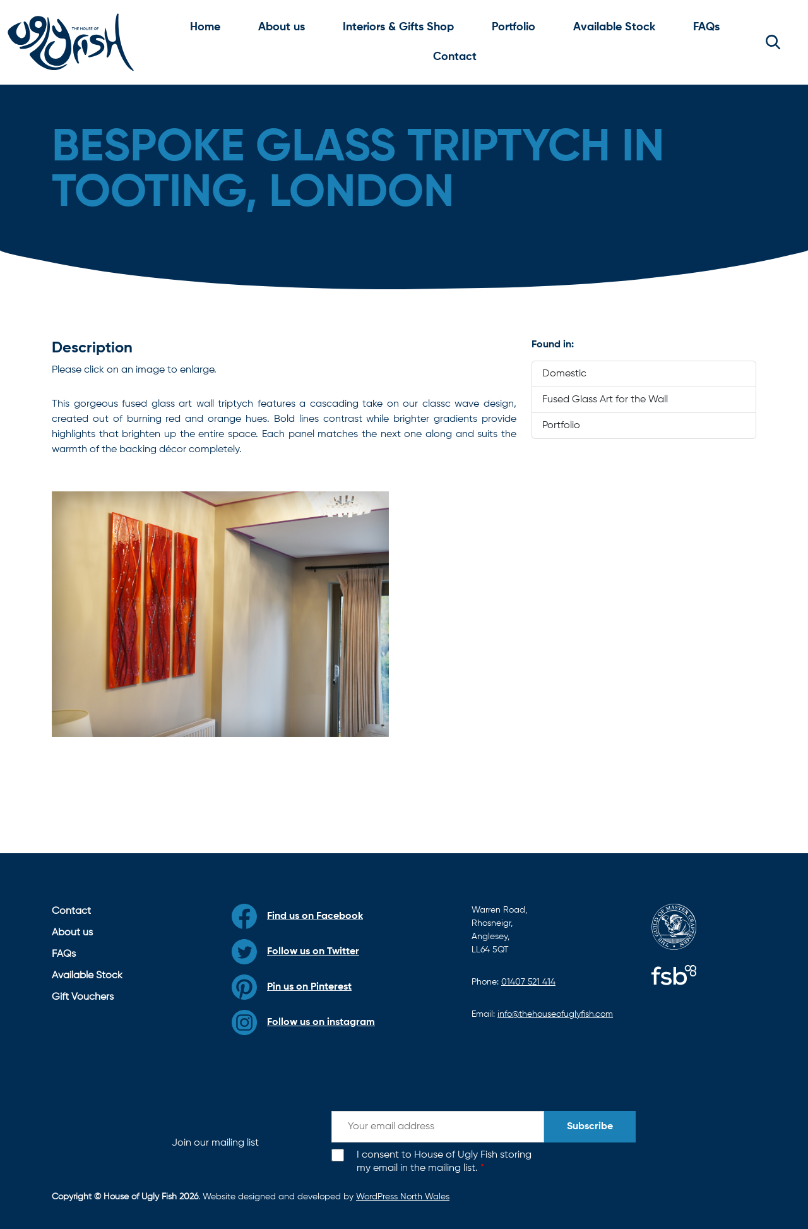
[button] (773, 42)
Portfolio (513, 27)
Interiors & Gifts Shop (398, 27)
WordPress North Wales (402, 1196)
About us (281, 27)
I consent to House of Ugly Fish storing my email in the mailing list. (444, 1161)
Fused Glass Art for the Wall (605, 400)
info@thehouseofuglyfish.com (555, 1014)
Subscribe (590, 1127)
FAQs (706, 27)
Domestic (564, 374)
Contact (455, 57)
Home (205, 27)
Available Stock (614, 27)
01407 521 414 (528, 982)
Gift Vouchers (83, 997)
